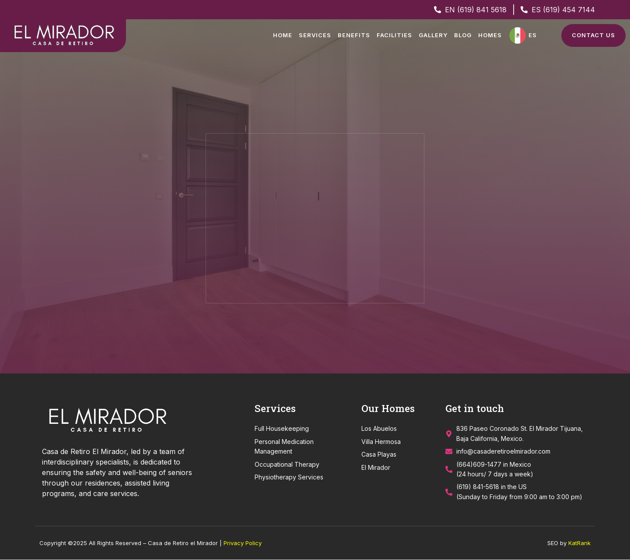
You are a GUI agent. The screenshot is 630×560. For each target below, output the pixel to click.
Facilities (394, 35)
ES (532, 35)
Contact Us (593, 35)
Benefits (354, 35)
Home (282, 35)
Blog (463, 35)
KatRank (579, 543)
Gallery (433, 35)
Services (315, 35)
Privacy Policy (243, 543)
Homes (490, 35)
